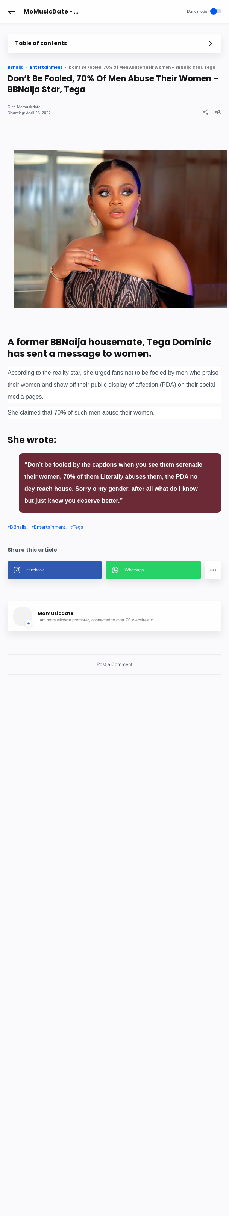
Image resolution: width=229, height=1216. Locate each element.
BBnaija (18, 527)
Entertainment (49, 527)
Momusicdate (28, 107)
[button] (11, 11)
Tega (78, 527)
